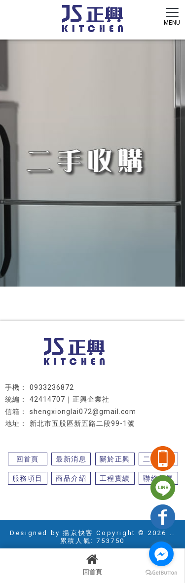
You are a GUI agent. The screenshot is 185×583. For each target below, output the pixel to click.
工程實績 (115, 478)
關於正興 (115, 459)
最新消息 (71, 459)
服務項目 (27, 478)
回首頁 (92, 564)
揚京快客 (78, 533)
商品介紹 (71, 478)
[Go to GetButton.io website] (161, 573)
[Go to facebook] (161, 553)
